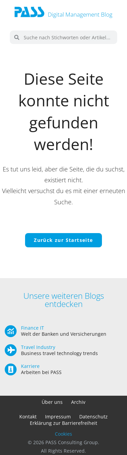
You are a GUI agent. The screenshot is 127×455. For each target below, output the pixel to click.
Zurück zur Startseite (63, 240)
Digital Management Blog (80, 14)
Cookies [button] (63, 434)
